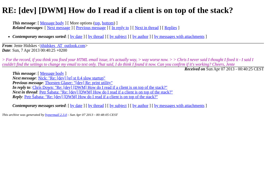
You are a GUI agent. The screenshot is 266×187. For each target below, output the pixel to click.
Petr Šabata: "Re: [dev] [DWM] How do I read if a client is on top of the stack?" (106, 92)
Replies (170, 27)
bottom (108, 23)
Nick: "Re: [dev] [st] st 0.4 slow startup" (71, 78)
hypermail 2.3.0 (56, 115)
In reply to (120, 27)
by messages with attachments (179, 36)
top (97, 23)
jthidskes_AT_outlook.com (62, 45)
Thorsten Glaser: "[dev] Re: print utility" (79, 83)
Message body (52, 23)
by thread (96, 36)
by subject (118, 36)
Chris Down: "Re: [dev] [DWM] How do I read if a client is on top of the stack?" (99, 87)
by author (140, 36)
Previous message (91, 27)
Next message (58, 27)
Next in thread (147, 27)
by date (76, 36)
